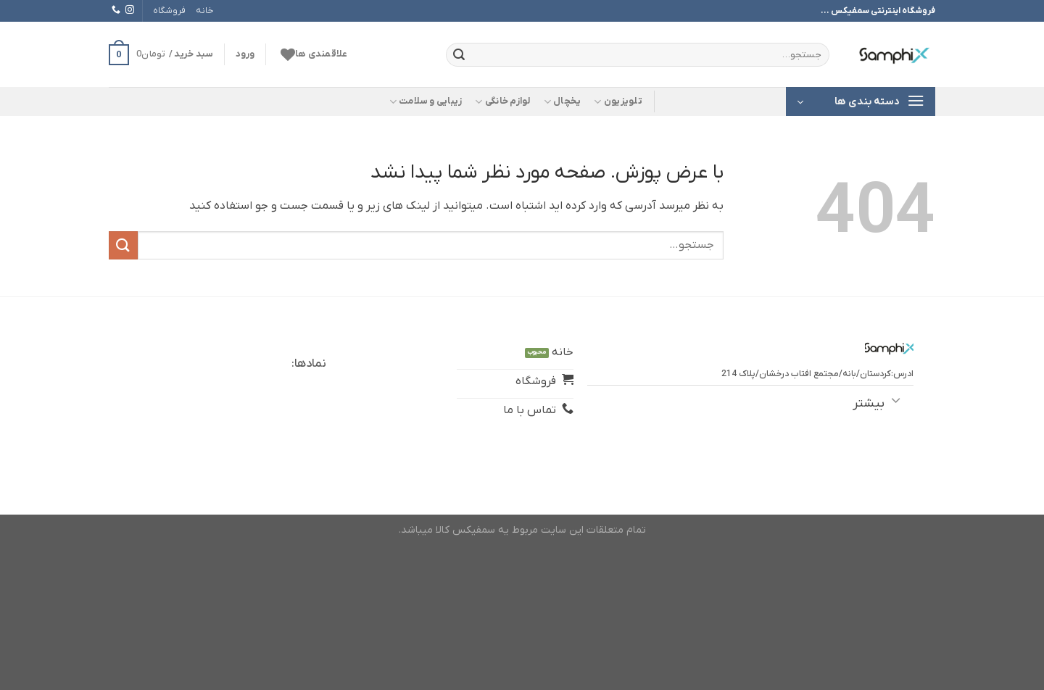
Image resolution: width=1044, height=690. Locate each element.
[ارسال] (459, 55)
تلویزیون (618, 102)
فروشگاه (169, 10)
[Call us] (116, 10)
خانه (205, 10)
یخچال (562, 102)
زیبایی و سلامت (426, 102)
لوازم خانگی (502, 102)
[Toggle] (896, 399)
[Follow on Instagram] (129, 10)
